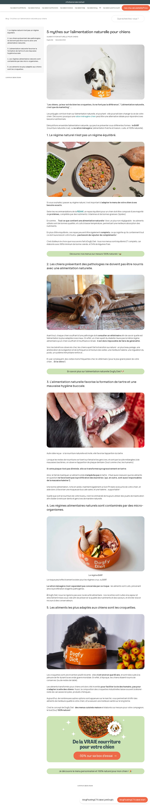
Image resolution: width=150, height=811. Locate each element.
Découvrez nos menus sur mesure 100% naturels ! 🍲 (95, 253)
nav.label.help (80, 8)
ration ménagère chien (85, 116)
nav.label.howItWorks (18, 8)
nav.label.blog (92, 8)
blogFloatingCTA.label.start (132, 799)
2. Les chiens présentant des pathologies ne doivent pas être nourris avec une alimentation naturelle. (23, 40)
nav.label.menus (34, 8)
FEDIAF (80, 211)
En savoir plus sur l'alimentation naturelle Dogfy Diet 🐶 (95, 371)
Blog (7, 18)
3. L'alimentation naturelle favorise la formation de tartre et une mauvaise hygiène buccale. (22, 50)
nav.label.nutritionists (50, 8)
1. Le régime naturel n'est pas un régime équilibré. (23, 31)
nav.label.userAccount (111, 8)
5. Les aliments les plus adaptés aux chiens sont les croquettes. (24, 68)
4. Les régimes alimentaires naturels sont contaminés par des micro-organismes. (24, 60)
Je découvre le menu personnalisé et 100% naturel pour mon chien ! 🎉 (95, 771)
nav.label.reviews (66, 8)
